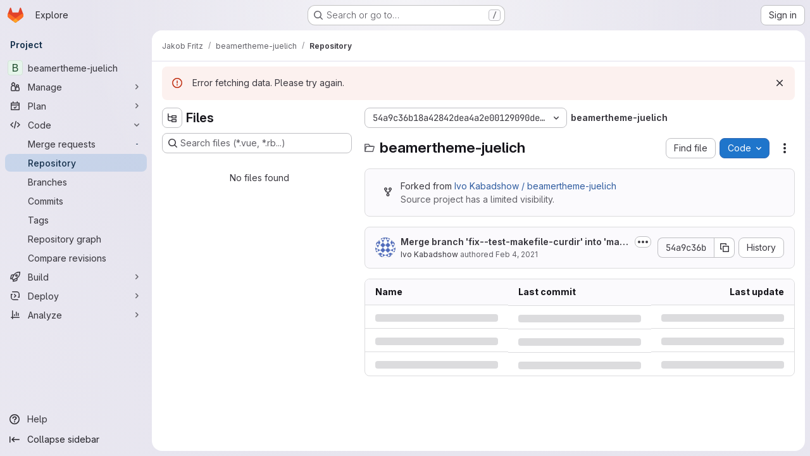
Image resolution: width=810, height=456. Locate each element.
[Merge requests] (76, 144)
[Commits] (76, 201)
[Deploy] (76, 296)
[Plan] (76, 106)
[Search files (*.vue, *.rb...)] (257, 143)
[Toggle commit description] (643, 242)
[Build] (76, 277)
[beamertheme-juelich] (76, 68)
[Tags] (76, 220)
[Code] (76, 125)
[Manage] (76, 87)
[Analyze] (76, 315)
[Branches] (76, 182)
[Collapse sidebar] (76, 439)
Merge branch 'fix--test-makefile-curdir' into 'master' (514, 242)
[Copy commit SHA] (724, 248)
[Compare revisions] (76, 258)
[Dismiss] (779, 83)
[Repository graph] (76, 239)
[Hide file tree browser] (172, 118)
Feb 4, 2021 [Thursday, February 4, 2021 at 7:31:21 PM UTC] (516, 254)
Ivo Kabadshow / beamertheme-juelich (535, 185)
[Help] (76, 419)
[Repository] (76, 163)
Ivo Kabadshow (429, 254)
